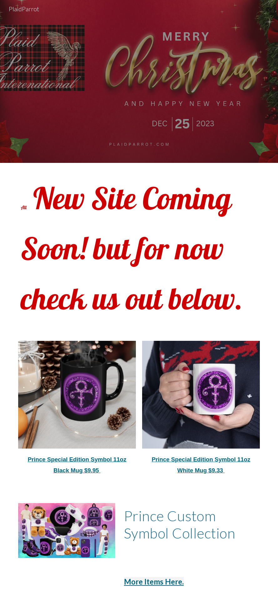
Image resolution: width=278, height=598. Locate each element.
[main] (139, 248)
